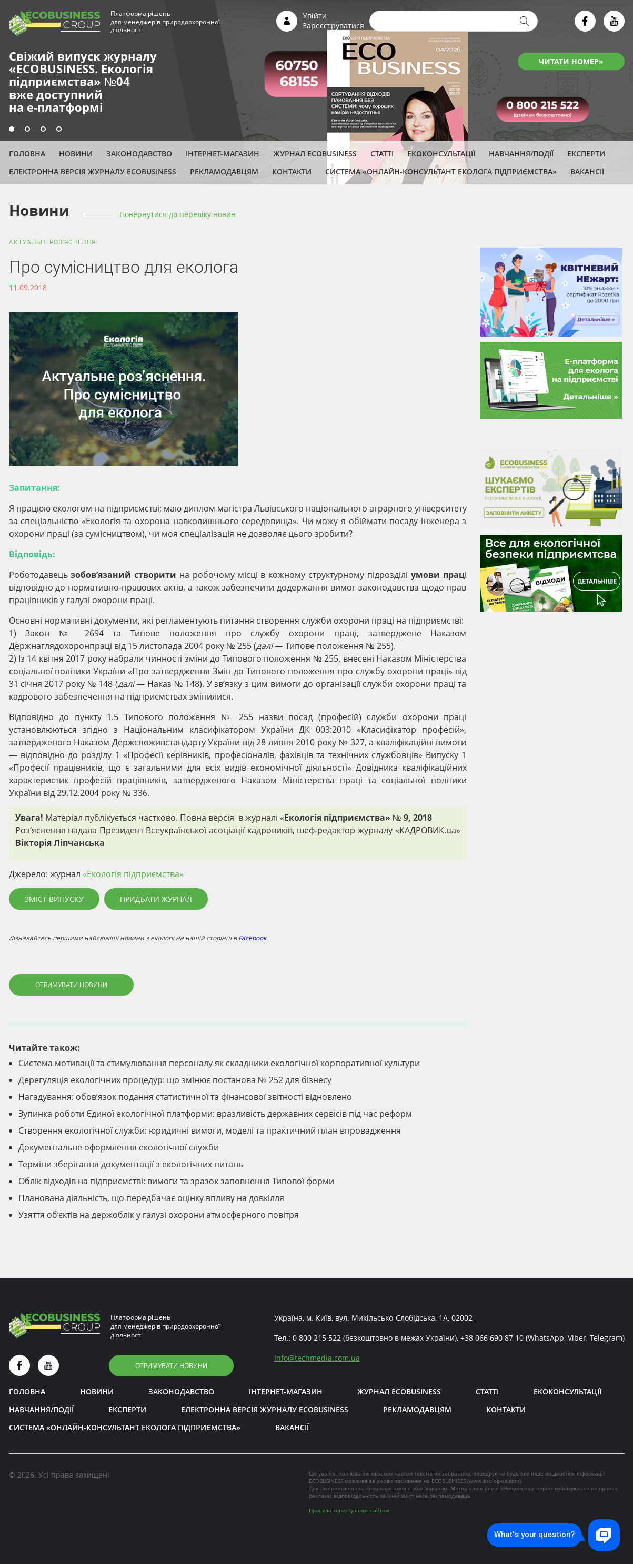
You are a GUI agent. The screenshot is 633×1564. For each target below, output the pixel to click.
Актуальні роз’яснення (52, 242)
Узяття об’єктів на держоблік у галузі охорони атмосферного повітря (158, 1215)
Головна (27, 154)
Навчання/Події (521, 154)
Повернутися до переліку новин (177, 214)
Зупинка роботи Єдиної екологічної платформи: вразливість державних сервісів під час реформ (215, 1113)
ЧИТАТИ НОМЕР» (571, 61)
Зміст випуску (54, 899)
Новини (76, 154)
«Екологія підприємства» (133, 874)
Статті (382, 154)
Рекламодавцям (224, 171)
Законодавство (139, 154)
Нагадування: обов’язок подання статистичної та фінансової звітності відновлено (185, 1097)
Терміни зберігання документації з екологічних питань (130, 1164)
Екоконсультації (441, 154)
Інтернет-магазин (222, 154)
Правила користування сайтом (349, 1510)
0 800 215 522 (317, 1338)
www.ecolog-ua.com (494, 1480)
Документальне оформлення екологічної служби (118, 1147)
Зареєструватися (333, 26)
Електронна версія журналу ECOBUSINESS (92, 171)
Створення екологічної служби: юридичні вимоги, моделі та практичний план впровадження (209, 1130)
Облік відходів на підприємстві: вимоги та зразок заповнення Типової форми (176, 1181)
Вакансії (587, 171)
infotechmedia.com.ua (317, 1358)
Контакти (292, 171)
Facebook (252, 937)
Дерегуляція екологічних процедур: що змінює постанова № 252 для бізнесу (174, 1080)
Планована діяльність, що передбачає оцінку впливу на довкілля (151, 1198)
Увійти (315, 16)
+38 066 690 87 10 (492, 1338)
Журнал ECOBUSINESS (315, 154)
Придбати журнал (156, 899)
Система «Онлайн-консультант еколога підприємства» (441, 171)
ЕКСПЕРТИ (586, 154)
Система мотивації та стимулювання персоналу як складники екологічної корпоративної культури (219, 1063)
